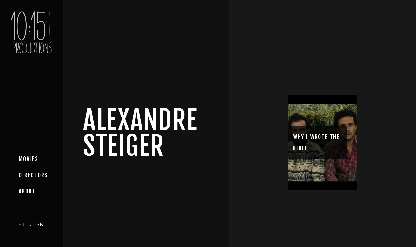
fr (22, 224)
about (27, 191)
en (40, 224)
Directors (33, 175)
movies (28, 158)
